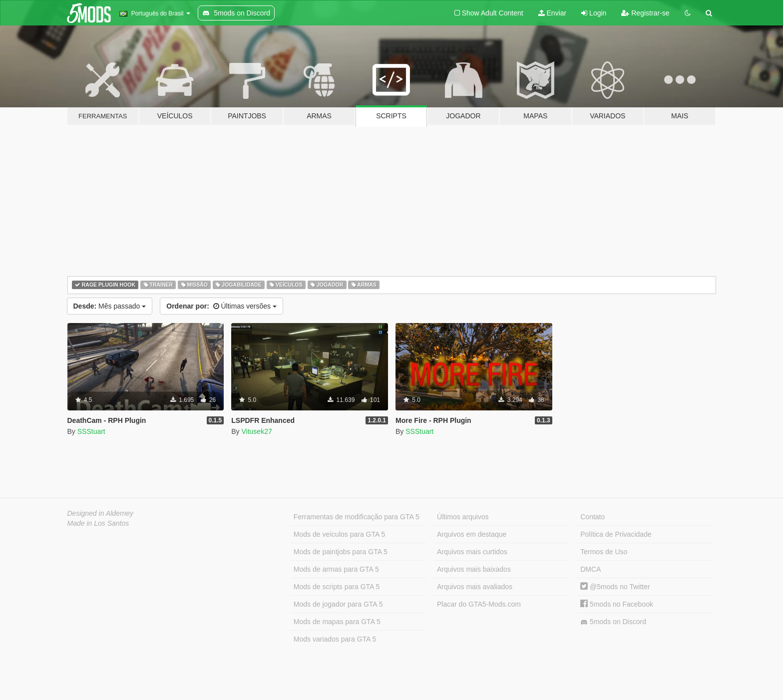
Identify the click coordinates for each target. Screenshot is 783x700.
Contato (592, 517)
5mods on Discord (613, 622)
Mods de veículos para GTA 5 (339, 534)
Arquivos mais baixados (474, 569)
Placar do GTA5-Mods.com (479, 604)
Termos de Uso (603, 552)
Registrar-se (645, 13)
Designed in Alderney (100, 513)
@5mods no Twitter (615, 586)
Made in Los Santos (98, 523)
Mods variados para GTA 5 (335, 639)
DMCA (590, 569)
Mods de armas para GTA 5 (336, 569)
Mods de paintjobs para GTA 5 (341, 552)
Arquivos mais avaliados (474, 587)
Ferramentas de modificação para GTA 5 (356, 517)
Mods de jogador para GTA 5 (338, 604)
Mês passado (109, 306)
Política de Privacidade (615, 534)
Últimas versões (221, 306)
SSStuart (91, 431)
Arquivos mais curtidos (472, 552)
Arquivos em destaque (471, 534)
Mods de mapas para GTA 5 (337, 622)
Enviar (552, 13)
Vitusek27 (256, 431)
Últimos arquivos (462, 517)
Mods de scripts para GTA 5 (337, 587)
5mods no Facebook (616, 604)
